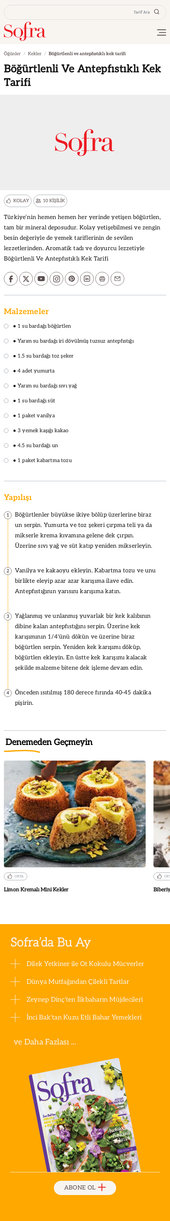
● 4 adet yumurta (29, 371)
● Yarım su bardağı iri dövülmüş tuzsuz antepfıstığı (69, 341)
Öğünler (12, 53)
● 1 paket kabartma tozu (38, 461)
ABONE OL (85, 1187)
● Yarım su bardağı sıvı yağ (40, 386)
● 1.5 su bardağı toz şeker (39, 356)
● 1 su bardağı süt (29, 401)
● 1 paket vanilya (29, 416)
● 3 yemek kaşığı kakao (36, 431)
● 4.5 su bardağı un (31, 446)
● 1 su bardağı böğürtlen (37, 326)
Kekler (35, 53)
